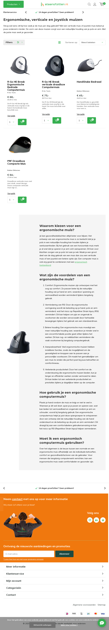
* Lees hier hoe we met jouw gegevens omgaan (23, 560)
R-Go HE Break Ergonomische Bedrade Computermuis (16, 86)
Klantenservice (10, 13)
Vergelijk (11, 117)
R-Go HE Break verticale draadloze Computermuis (53, 85)
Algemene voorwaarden (84, 606)
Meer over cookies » (69, 625)
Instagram (90, 520)
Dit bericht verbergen (42, 625)
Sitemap (102, 606)
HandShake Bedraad (89, 82)
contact (17, 500)
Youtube (103, 520)
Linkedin (96, 520)
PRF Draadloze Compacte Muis (16, 163)
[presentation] (27, 13)
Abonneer (64, 555)
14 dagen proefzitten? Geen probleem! (56, 13)
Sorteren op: (71, 43)
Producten (12, 4)
